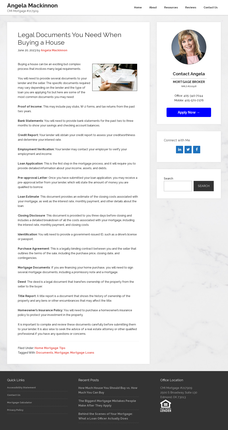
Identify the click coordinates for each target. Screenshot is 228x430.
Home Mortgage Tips (50, 348)
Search (168, 178)
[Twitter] (188, 149)
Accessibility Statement (21, 387)
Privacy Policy (15, 410)
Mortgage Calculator (19, 402)
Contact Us (13, 395)
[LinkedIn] (179, 149)
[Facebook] (196, 149)
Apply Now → (189, 112)
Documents (44, 352)
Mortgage (62, 352)
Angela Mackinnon (32, 5)
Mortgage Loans (82, 352)
